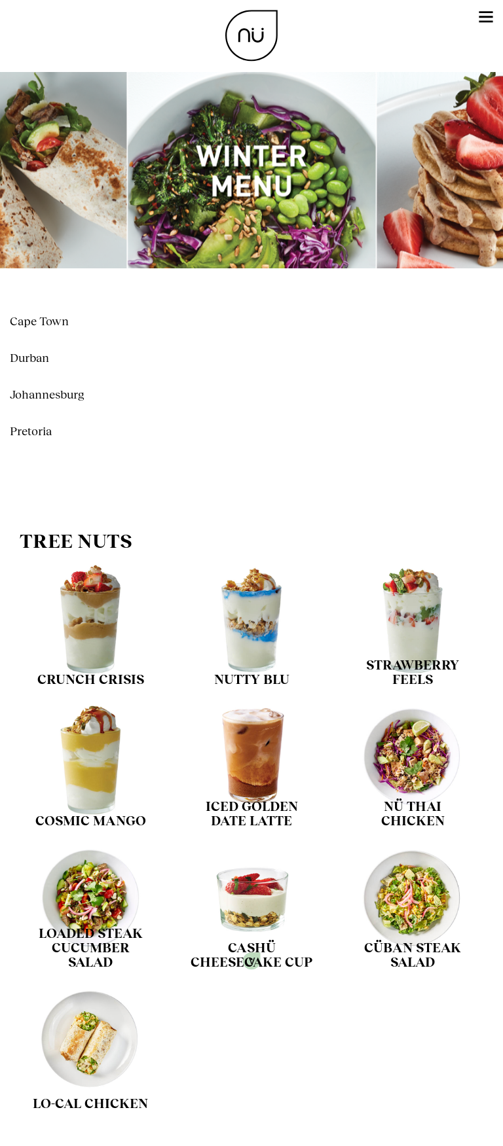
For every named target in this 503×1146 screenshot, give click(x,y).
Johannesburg (47, 394)
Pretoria (31, 430)
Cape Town (39, 320)
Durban (29, 357)
